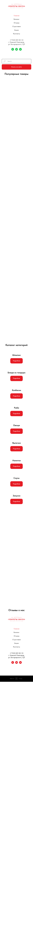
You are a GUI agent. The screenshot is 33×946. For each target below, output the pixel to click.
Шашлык (16, 355)
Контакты (16, 34)
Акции (16, 30)
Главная (16, 15)
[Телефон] (12, 49)
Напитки (16, 460)
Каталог (16, 19)
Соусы (16, 478)
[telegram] (16, 49)
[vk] (20, 49)
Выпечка (16, 443)
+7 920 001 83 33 (16, 40)
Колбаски (16, 390)
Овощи (16, 425)
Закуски (16, 495)
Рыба (16, 407)
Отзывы (16, 23)
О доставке (16, 26)
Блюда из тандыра (16, 372)
